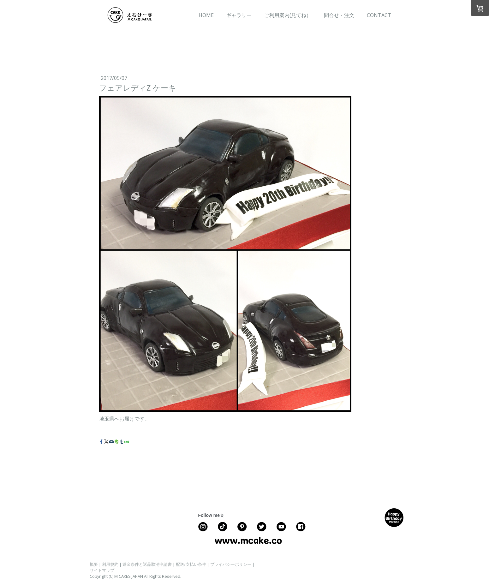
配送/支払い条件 (191, 564)
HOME (206, 15)
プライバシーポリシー (230, 564)
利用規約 (110, 564)
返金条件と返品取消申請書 (147, 564)
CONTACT (379, 15)
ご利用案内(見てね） (287, 15)
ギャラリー (239, 15)
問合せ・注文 (339, 15)
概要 (94, 564)
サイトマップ (102, 570)
